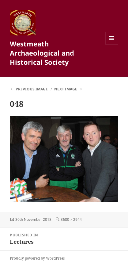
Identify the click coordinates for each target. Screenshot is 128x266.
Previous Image (32, 89)
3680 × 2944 (71, 219)
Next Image (65, 89)
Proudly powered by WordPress (37, 258)
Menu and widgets (112, 44)
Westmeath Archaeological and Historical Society (42, 53)
